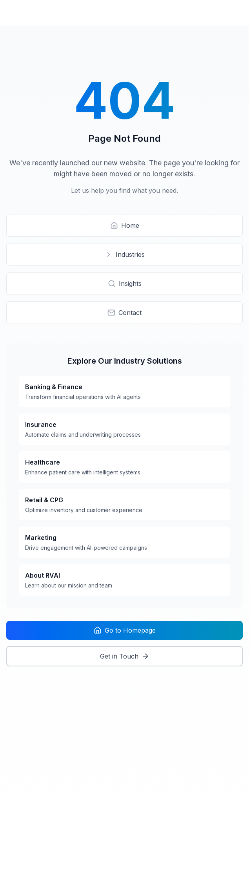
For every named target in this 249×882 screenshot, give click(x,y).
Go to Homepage (125, 630)
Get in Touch (124, 656)
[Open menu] (235, 12)
